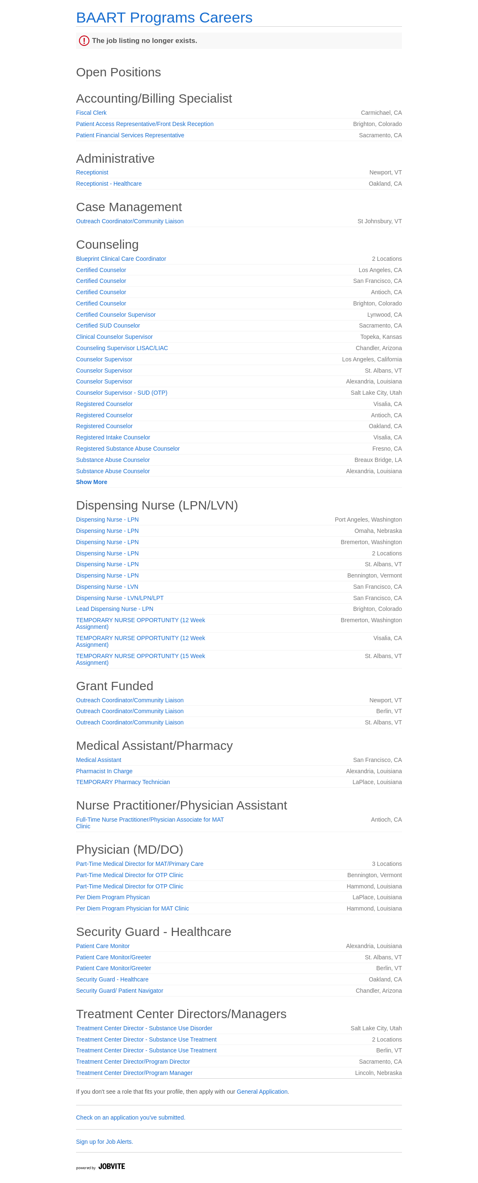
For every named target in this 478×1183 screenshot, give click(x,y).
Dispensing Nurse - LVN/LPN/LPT (120, 598)
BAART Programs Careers (164, 17)
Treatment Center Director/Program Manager (134, 1072)
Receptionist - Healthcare (109, 183)
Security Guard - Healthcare (112, 979)
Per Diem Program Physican (113, 897)
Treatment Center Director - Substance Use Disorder (144, 1028)
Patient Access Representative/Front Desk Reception (145, 124)
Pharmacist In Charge (104, 771)
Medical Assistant (98, 760)
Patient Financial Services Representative (130, 135)
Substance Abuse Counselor (113, 460)
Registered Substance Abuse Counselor (128, 448)
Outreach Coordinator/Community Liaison (130, 221)
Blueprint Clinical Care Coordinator (121, 258)
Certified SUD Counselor (108, 325)
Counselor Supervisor (104, 359)
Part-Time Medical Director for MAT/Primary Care (139, 863)
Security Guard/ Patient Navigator (119, 990)
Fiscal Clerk (91, 112)
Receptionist (92, 172)
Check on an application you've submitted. (131, 1117)
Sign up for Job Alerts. (104, 1141)
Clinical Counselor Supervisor (114, 336)
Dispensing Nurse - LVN (107, 586)
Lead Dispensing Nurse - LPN (114, 608)
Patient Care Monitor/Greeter (113, 957)
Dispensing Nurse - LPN (107, 519)
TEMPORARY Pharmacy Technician (123, 782)
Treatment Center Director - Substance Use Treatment (146, 1039)
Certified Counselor (101, 270)
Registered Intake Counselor (113, 437)
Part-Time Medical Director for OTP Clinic (129, 875)
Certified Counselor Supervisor (116, 314)
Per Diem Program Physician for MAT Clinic (132, 908)
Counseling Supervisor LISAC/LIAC (122, 348)
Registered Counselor (104, 404)
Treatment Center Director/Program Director (133, 1061)
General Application (262, 1091)
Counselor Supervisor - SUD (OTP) (122, 392)
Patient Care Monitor (103, 946)
